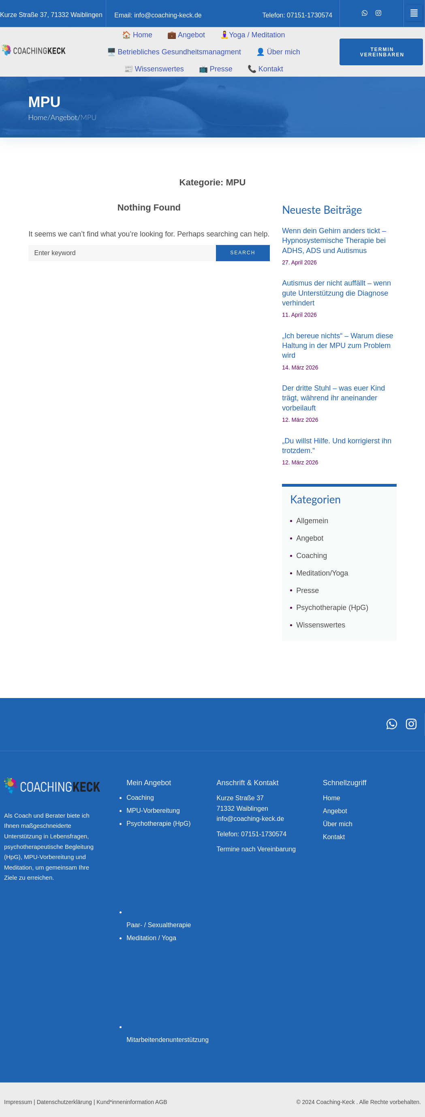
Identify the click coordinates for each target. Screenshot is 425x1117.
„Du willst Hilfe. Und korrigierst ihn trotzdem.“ (336, 446)
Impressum (18, 1102)
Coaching (311, 556)
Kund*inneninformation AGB (131, 1102)
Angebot (64, 117)
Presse (307, 590)
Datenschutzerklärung (64, 1102)
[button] (414, 13)
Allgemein (312, 521)
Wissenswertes (320, 625)
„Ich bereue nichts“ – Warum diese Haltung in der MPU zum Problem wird (337, 346)
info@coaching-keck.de (168, 15)
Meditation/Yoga (322, 573)
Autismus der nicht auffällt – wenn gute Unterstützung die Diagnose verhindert (336, 293)
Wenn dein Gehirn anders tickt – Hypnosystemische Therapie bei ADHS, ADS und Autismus (334, 241)
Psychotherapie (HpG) (332, 608)
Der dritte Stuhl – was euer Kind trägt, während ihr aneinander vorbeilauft (333, 398)
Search (242, 253)
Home (37, 117)
